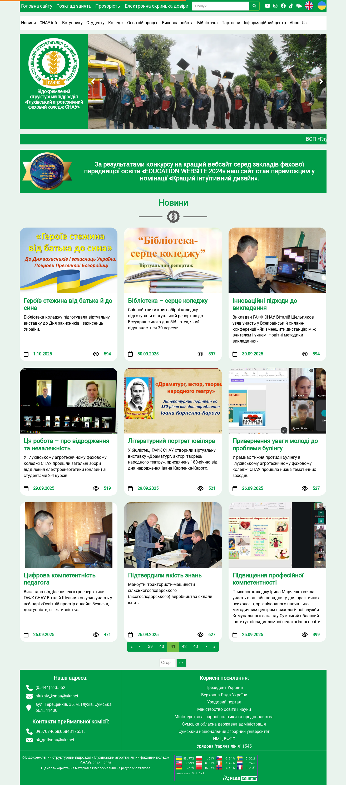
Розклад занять (73, 6)
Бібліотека (207, 22)
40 (161, 646)
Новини (28, 22)
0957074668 (47, 731)
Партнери (230, 22)
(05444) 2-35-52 (50, 687)
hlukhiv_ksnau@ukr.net (57, 695)
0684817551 (72, 731)
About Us (298, 22)
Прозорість (107, 6)
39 (150, 646)
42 (184, 646)
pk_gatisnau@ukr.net (55, 739)
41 (173, 646)
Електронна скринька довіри (156, 6)
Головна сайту (36, 6)
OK (181, 663)
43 (195, 646)
